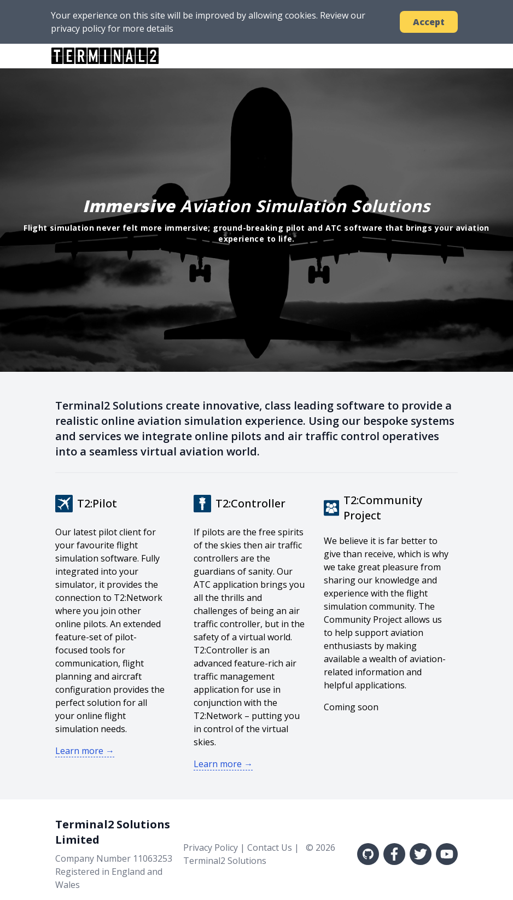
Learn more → (84, 751)
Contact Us (269, 847)
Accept (429, 22)
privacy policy (78, 28)
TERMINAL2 (105, 56)
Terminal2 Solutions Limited (112, 832)
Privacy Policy (210, 847)
